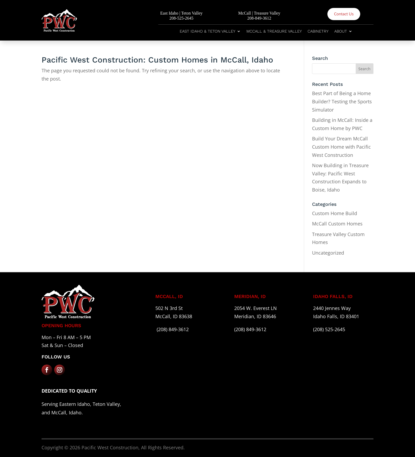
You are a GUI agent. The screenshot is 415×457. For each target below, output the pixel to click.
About (340, 31)
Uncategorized (328, 253)
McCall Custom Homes (337, 223)
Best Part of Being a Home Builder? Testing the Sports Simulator (342, 101)
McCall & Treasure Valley (274, 31)
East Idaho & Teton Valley (207, 31)
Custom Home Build (334, 213)
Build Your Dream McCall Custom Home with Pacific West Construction (341, 146)
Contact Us (344, 13)
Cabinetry (318, 31)
